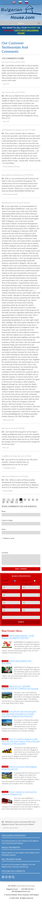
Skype (13, 877)
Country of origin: (7, 520)
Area (3, 607)
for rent (25, 580)
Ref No (4, 614)
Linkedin (9, 877)
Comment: (5, 553)
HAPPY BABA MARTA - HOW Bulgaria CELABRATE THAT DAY (18, 637)
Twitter (6, 877)
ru (26, 2)
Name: (4, 511)
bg (20, 2)
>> (21, 502)
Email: (3, 529)
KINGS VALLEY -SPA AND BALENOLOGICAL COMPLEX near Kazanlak (20, 687)
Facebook (3, 877)
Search (21, 622)
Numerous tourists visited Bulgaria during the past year (19, 768)
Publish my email (9, 538)
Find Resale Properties (9, 855)
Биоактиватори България (26, 886)
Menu (21, 23)
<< (4, 500)
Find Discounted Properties (14, 843)
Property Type (27, 584)
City (23, 592)
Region (4, 592)
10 (12, 502)
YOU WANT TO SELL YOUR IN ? (21, 30)
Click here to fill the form (20, 867)
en (14, 2)
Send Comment (21, 569)
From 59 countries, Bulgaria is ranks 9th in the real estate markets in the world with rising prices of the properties (21, 741)
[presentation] (19, 545)
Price (4, 599)
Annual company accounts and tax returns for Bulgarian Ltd (19, 793)
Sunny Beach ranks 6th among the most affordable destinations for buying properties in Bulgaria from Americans (19, 713)
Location (5, 584)
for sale (5, 580)
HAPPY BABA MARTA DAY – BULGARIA (17, 662)
